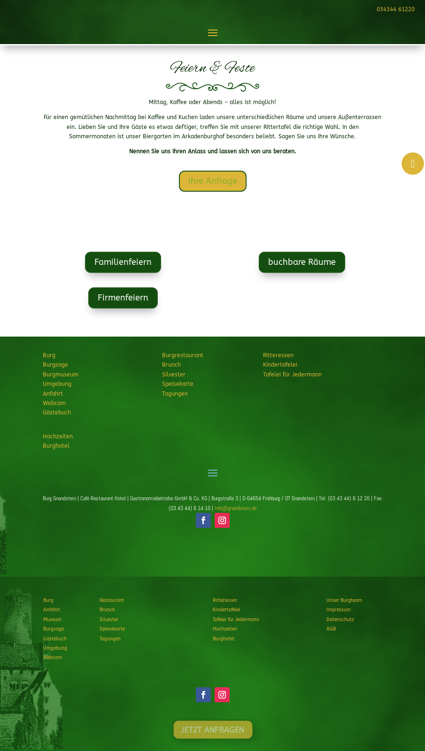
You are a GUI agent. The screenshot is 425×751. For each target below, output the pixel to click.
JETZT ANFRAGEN (212, 555)
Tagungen (175, 394)
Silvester (173, 374)
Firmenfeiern (123, 297)
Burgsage (55, 364)
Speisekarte (177, 384)
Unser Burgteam (344, 600)
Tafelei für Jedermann (292, 374)
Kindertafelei (280, 364)
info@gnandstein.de (235, 508)
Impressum (338, 610)
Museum (52, 620)
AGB (331, 629)
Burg (49, 355)
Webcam (54, 403)
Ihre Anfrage (212, 181)
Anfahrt (53, 394)
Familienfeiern (123, 262)
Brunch (171, 364)
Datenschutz (340, 620)
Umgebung (57, 384)
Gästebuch (57, 412)
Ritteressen (278, 355)
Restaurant (112, 600)
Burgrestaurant (182, 355)
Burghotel (56, 446)
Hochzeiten (58, 436)
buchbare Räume (302, 262)
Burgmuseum (60, 374)
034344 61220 (395, 9)
